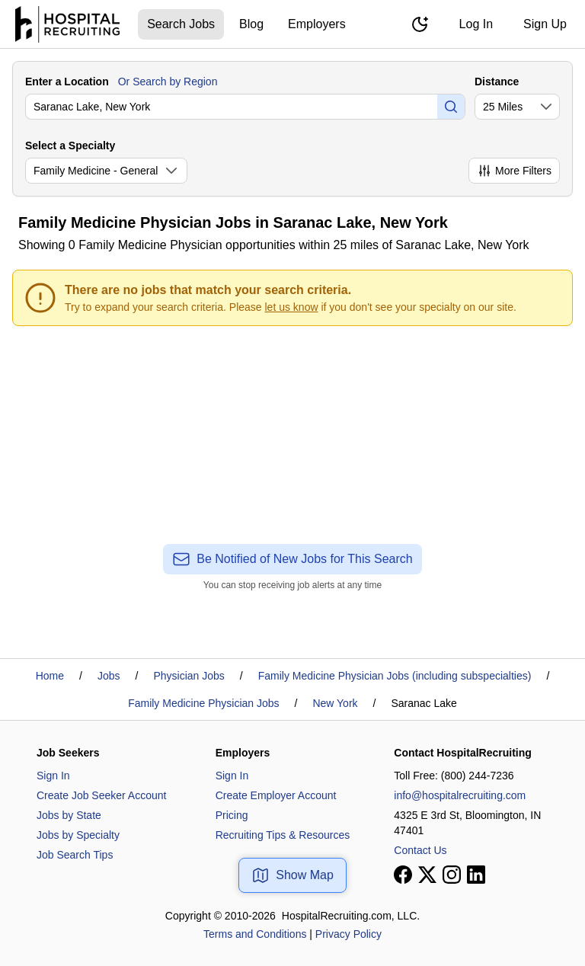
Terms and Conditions (254, 934)
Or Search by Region (168, 81)
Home (50, 676)
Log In (476, 24)
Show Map (292, 875)
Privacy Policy (348, 934)
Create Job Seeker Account (101, 795)
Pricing (232, 815)
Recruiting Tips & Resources (283, 835)
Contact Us (420, 850)
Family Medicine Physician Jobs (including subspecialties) (395, 676)
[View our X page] (427, 874)
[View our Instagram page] (452, 874)
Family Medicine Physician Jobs (203, 703)
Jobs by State (69, 815)
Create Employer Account (276, 795)
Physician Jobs (188, 676)
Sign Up (545, 24)
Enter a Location (67, 81)
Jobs (109, 676)
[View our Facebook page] (403, 874)
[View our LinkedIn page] (476, 874)
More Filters (514, 170)
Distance (497, 81)
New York (334, 703)
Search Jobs (181, 24)
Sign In (53, 775)
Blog (251, 24)
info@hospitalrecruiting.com (460, 795)
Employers (317, 24)
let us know (291, 307)
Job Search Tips (75, 855)
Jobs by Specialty (78, 835)
